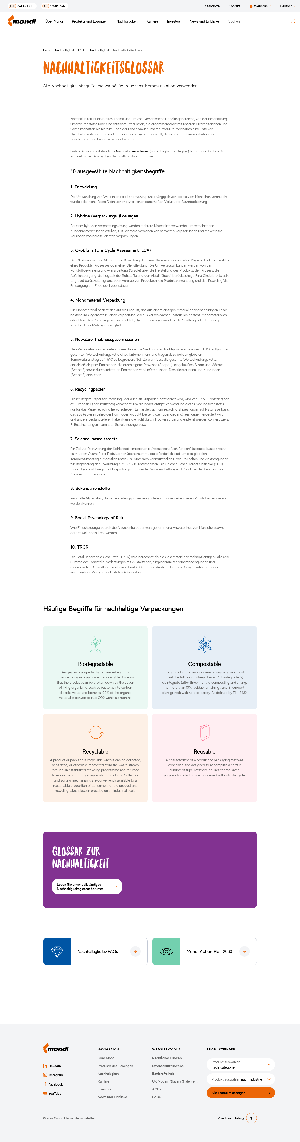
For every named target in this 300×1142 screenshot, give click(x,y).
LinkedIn (52, 1066)
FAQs (156, 1097)
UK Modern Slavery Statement (175, 1082)
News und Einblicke (204, 21)
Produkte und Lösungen (90, 21)
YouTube (52, 1094)
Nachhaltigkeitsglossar (132, 151)
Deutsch (287, 6)
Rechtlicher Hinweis (167, 1058)
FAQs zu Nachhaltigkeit (93, 50)
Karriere (152, 21)
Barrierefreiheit (163, 1074)
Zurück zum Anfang (237, 1118)
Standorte (212, 6)
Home (47, 50)
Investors (174, 21)
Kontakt (234, 6)
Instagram (53, 1075)
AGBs (156, 1090)
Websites (260, 6)
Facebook (53, 1084)
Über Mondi (54, 21)
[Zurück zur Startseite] (22, 21)
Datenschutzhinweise (168, 1066)
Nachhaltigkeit (127, 21)
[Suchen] (293, 21)
